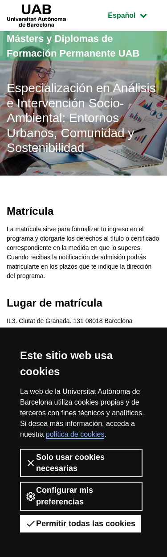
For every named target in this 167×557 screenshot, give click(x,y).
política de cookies (75, 434)
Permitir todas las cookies (80, 523)
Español (133, 14)
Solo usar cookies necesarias (65, 463)
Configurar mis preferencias (59, 496)
